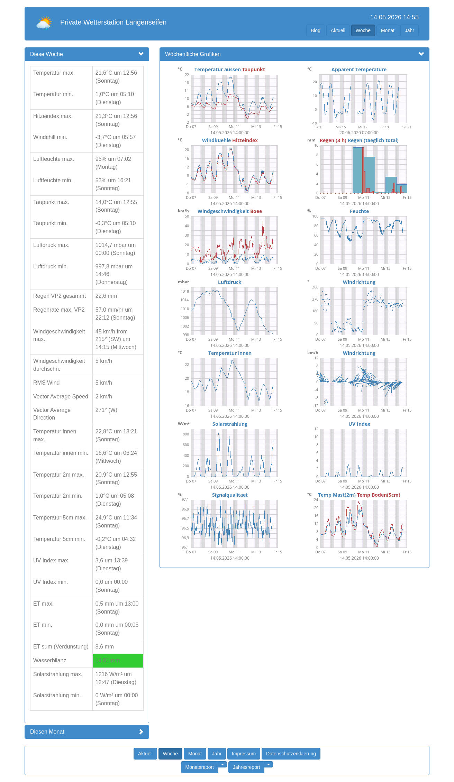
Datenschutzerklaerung (291, 753)
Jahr (409, 30)
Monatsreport (199, 767)
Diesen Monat (47, 732)
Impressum (244, 753)
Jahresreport (246, 767)
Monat (387, 30)
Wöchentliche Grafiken (193, 54)
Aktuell (338, 30)
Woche (363, 30)
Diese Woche (46, 54)
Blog (315, 30)
